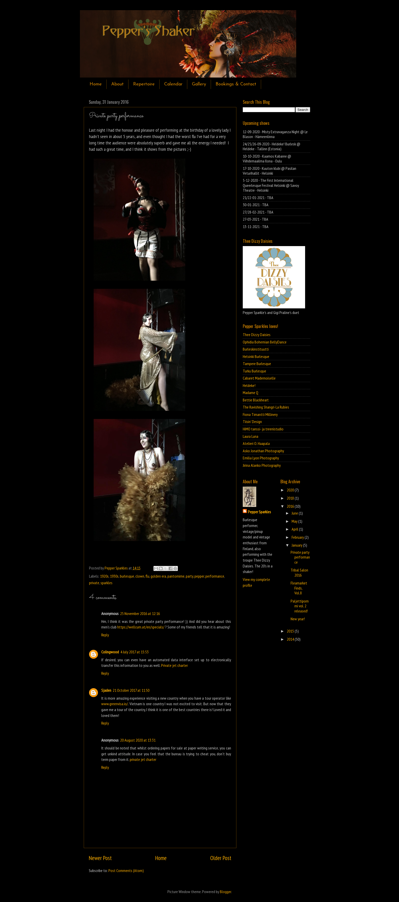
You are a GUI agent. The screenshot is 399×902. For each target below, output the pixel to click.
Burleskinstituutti (256, 349)
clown (139, 576)
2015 (291, 631)
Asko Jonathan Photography (263, 450)
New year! (298, 618)
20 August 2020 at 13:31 (137, 740)
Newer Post (100, 858)
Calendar (173, 84)
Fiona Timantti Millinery (260, 414)
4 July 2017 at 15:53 (134, 651)
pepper (199, 576)
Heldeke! (249, 385)
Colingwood (110, 651)
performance (214, 576)
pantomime (175, 576)
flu (147, 576)
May (295, 521)
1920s (104, 576)
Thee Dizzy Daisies (256, 334)
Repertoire (144, 84)
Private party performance (300, 557)
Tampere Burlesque (257, 363)
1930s (114, 576)
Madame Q (250, 392)
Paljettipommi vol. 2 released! (300, 605)
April (295, 529)
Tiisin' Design (252, 421)
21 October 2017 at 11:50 (131, 690)
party (189, 576)
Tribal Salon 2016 (299, 572)
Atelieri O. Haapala (256, 443)
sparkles (106, 582)
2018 (291, 498)
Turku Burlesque (254, 370)
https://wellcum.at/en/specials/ (140, 626)
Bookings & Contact (236, 84)
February (298, 537)
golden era (158, 576)
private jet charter (143, 759)
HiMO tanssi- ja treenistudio (263, 428)
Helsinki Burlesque (256, 356)
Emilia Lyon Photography (261, 457)
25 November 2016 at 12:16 (140, 613)
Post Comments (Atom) (126, 870)
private (94, 582)
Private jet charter (174, 665)
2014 (291, 639)
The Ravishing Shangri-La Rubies (266, 407)
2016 (291, 506)
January (297, 545)
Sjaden (106, 690)
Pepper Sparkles (259, 511)
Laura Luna (250, 436)
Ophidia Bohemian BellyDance (265, 341)
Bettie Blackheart (256, 399)
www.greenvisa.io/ (114, 703)
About (117, 84)
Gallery (199, 84)
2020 (291, 489)
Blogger (225, 891)
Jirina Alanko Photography (262, 465)
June (295, 513)
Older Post (220, 858)
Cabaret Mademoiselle (259, 378)
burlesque (127, 576)
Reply (105, 634)
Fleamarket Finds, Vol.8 (299, 587)
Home (96, 84)
